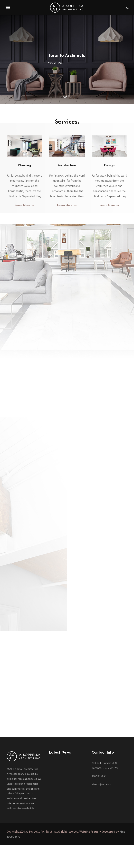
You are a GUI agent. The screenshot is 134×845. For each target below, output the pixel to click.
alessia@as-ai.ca (101, 784)
